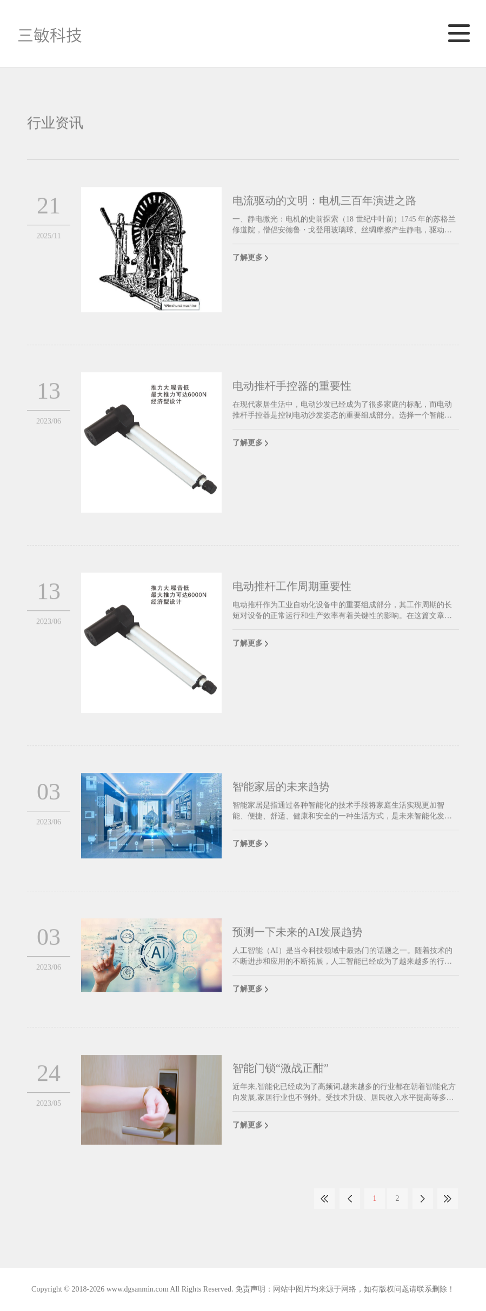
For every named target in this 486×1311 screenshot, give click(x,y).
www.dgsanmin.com (137, 1289)
